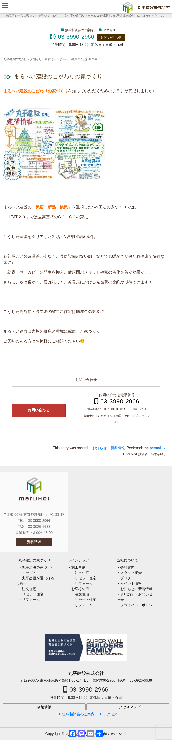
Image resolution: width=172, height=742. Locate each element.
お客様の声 (80, 589)
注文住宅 (29, 589)
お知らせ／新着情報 (136, 589)
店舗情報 (44, 707)
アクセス (109, 30)
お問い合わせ (111, 37)
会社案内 (127, 567)
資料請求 (34, 542)
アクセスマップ (127, 707)
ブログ (125, 578)
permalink (157, 448)
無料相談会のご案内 (79, 30)
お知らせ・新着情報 (108, 448)
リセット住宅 (32, 594)
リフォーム (31, 600)
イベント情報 (131, 583)
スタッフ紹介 (131, 573)
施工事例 (78, 567)
